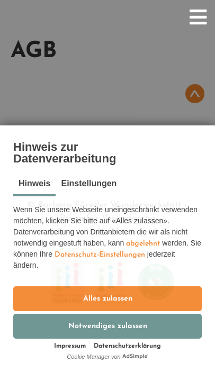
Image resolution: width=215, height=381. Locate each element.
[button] (107, 298)
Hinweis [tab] (34, 183)
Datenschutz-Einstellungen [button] (100, 255)
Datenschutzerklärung (127, 346)
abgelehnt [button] (143, 244)
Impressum (70, 346)
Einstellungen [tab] (89, 183)
